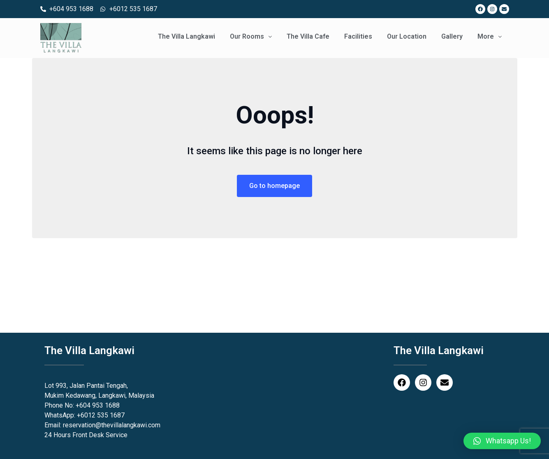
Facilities (358, 36)
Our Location (406, 36)
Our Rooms (251, 36)
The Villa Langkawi (186, 36)
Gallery (452, 36)
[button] (502, 441)
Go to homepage (274, 186)
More (489, 36)
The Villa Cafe (308, 36)
